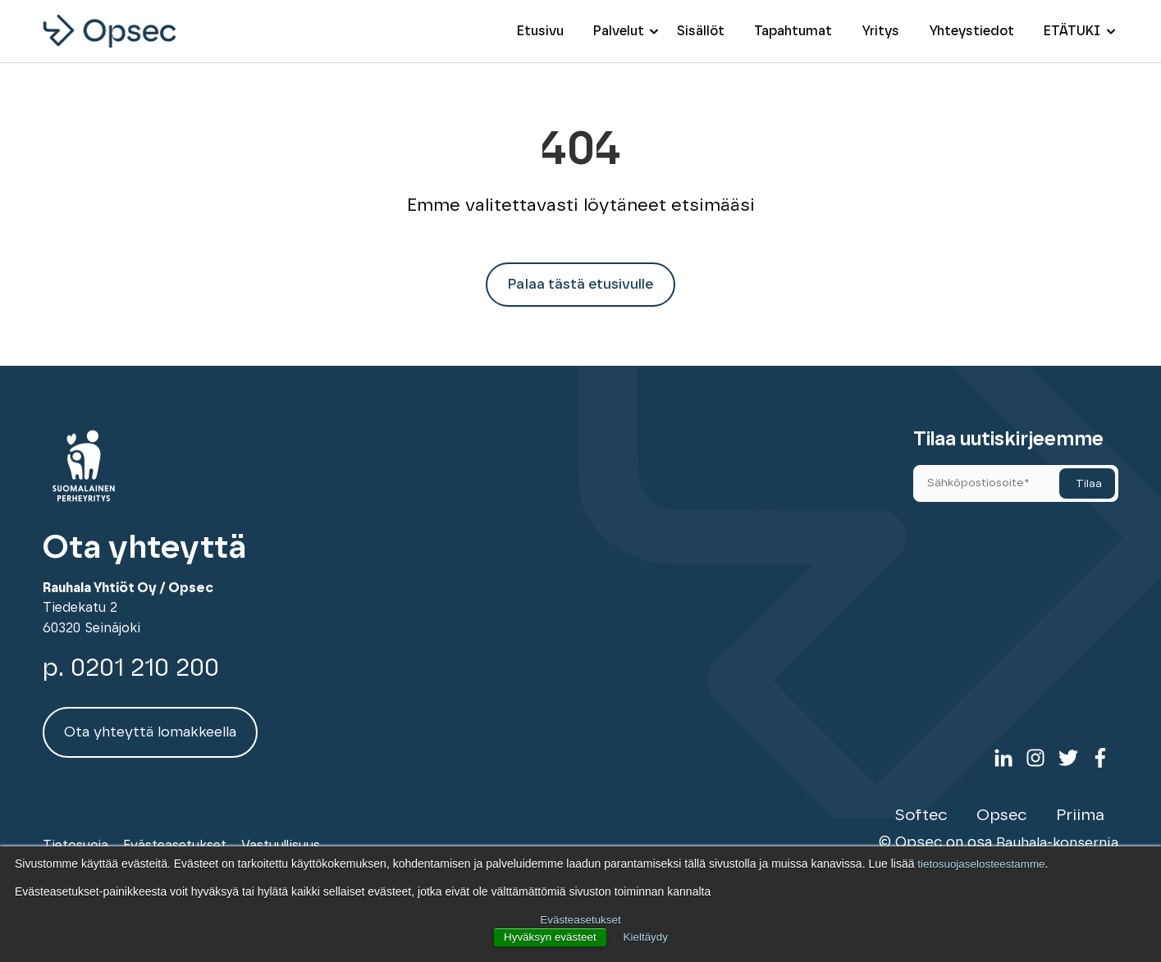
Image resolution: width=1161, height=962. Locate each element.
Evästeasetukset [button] (580, 920)
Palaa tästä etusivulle (580, 286)
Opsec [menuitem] (1008, 807)
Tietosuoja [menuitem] (75, 836)
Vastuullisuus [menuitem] (280, 836)
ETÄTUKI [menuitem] (1072, 31)
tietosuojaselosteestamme (983, 864)
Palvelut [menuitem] (618, 31)
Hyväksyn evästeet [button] (549, 937)
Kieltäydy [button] (647, 937)
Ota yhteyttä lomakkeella (151, 734)
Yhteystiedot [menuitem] (971, 31)
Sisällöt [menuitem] (700, 31)
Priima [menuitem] (1082, 807)
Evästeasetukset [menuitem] (174, 836)
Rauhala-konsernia (1056, 834)
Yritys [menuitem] (880, 31)
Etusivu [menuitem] (540, 31)
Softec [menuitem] (931, 807)
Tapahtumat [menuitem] (793, 31)
